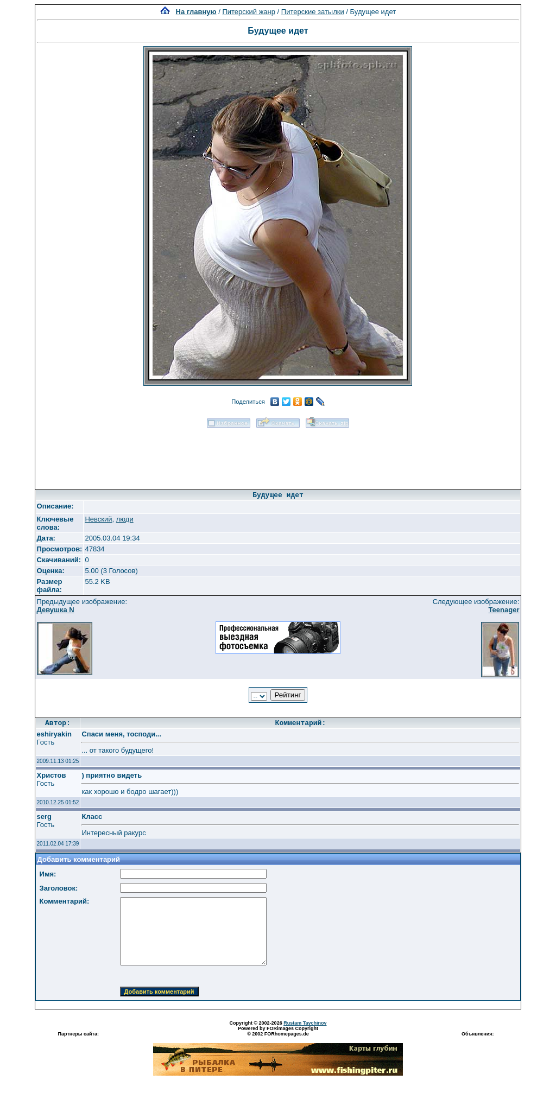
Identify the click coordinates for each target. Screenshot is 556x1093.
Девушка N (55, 610)
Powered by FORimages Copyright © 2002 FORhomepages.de (278, 1031)
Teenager (504, 610)
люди (125, 519)
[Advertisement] (278, 454)
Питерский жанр (248, 12)
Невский (98, 519)
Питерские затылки (312, 12)
